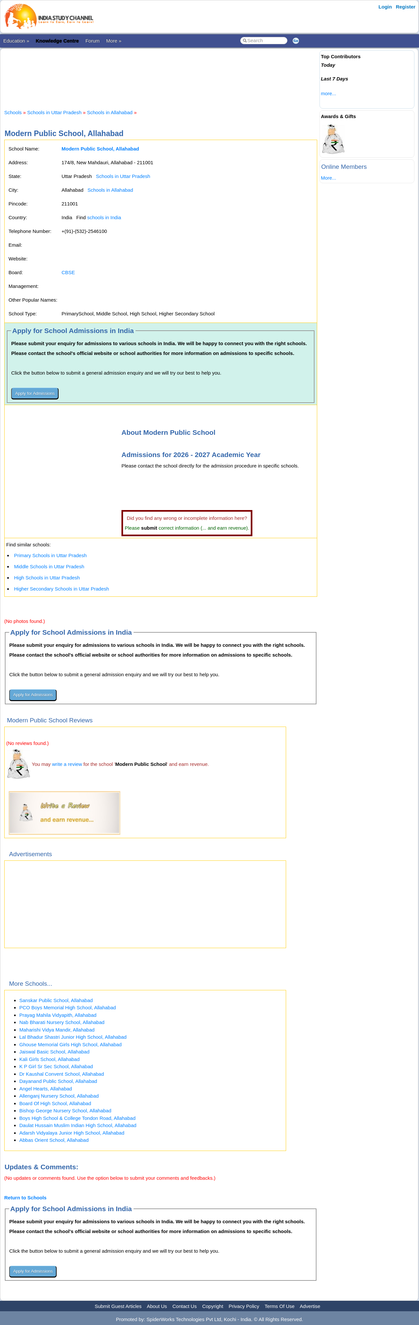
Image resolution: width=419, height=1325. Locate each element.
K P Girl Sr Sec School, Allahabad (56, 1066)
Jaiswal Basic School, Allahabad (54, 1051)
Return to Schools (25, 1197)
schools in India (104, 217)
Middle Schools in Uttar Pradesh (49, 566)
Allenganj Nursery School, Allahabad (59, 1096)
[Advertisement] (161, 73)
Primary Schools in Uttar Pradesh (50, 555)
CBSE (68, 272)
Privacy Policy (244, 1306)
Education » (16, 41)
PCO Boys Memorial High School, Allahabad (67, 1007)
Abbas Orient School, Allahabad (54, 1140)
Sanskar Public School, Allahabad (56, 1000)
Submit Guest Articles (118, 1306)
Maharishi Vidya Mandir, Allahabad (57, 1030)
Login (385, 6)
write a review (67, 764)
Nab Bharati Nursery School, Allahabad (61, 1022)
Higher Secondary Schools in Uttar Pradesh (61, 589)
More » (113, 41)
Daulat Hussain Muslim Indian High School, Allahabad (78, 1125)
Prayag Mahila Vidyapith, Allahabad (58, 1015)
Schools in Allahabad (110, 112)
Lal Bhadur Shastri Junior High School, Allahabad (73, 1037)
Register (405, 6)
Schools (13, 112)
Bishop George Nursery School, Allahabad (65, 1110)
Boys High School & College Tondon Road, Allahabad (77, 1118)
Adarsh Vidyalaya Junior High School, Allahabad (71, 1133)
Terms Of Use (279, 1306)
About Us (157, 1306)
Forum (92, 41)
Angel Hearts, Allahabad (45, 1088)
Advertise (310, 1306)
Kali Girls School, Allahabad (49, 1059)
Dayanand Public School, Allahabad (58, 1081)
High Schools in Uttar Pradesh (47, 577)
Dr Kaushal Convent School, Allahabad (61, 1074)
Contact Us (185, 1306)
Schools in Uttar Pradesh (54, 112)
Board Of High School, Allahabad (55, 1103)
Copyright (212, 1306)
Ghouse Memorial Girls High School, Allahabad (70, 1044)
